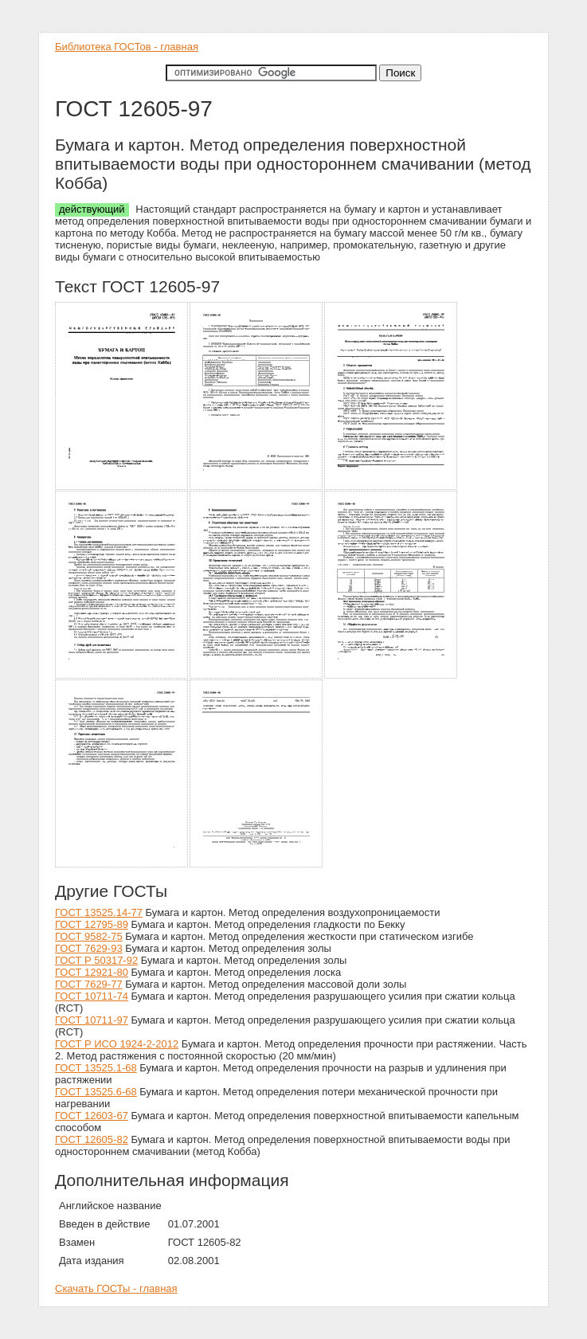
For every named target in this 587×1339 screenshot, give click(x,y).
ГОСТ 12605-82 (91, 1139)
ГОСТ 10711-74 (91, 996)
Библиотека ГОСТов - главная (126, 47)
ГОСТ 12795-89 (91, 924)
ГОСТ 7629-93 (89, 948)
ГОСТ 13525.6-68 (96, 1092)
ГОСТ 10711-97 (91, 1020)
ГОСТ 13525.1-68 (96, 1068)
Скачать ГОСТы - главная (116, 1288)
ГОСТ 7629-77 (89, 984)
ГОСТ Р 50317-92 (96, 960)
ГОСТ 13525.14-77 (99, 912)
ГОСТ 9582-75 (89, 936)
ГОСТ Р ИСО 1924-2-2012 (116, 1044)
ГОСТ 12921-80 (91, 972)
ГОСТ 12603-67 (91, 1116)
